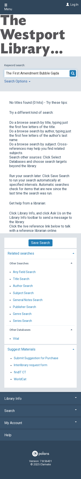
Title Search (21, 279)
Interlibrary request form (30, 365)
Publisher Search (24, 307)
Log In (74, 4)
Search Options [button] (17, 81)
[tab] (40, 253)
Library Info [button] (40, 399)
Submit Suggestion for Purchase (36, 358)
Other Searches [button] (19, 263)
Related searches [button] (21, 253)
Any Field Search (24, 272)
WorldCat (20, 379)
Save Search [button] (40, 243)
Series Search (22, 321)
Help (7, 435)
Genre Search (22, 314)
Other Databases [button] (20, 329)
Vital (16, 338)
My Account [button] (40, 423)
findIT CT (20, 372)
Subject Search (23, 293)
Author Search (23, 286)
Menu (8, 7)
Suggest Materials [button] (21, 349)
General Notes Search (28, 300)
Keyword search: (15, 65)
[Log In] (67, 4)
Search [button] (40, 411)
